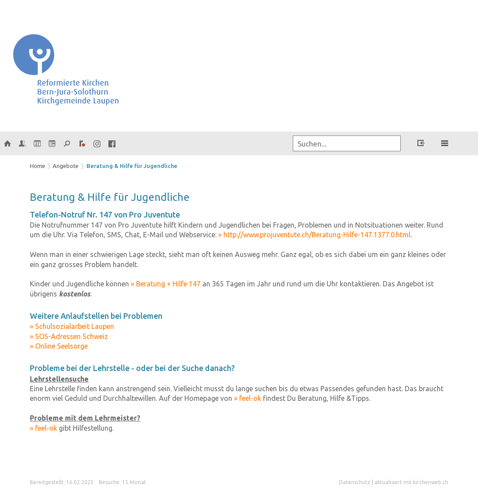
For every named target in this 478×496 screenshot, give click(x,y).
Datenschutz (354, 482)
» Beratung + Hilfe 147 (166, 284)
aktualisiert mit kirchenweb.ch (411, 482)
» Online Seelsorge (59, 346)
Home (37, 166)
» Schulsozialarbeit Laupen (72, 326)
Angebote (66, 166)
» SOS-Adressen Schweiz (69, 336)
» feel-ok (247, 398)
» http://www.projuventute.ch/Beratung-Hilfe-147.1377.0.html (314, 235)
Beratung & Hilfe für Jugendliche (131, 166)
